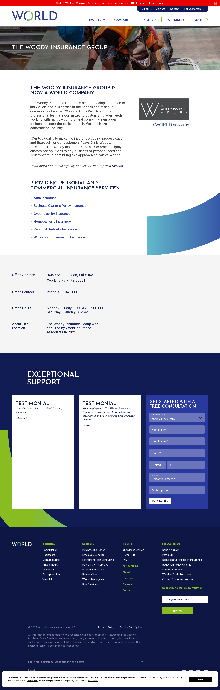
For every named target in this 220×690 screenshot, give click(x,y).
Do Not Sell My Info (131, 627)
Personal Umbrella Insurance (55, 229)
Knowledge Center (133, 549)
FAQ (124, 559)
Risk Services (90, 584)
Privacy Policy (106, 627)
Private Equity (50, 564)
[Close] (215, 3)
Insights (147, 19)
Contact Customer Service (177, 579)
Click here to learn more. (148, 3)
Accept (201, 679)
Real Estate (48, 569)
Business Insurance (93, 549)
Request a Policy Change (176, 564)
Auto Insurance (45, 198)
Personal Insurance (93, 569)
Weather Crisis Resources (177, 574)
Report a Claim (170, 549)
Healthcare (48, 554)
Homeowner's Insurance (52, 221)
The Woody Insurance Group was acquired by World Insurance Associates (72, 328)
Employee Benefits (93, 554)
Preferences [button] (93, 681)
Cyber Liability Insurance (52, 214)
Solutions (121, 19)
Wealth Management (94, 579)
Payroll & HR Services (95, 564)
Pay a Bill (167, 554)
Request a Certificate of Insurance (182, 559)
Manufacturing (51, 559)
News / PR (128, 554)
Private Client (90, 574)
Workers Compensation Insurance (59, 237)
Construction (49, 549)
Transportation (51, 574)
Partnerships (176, 19)
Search (201, 19)
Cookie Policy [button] (32, 681)
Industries (94, 19)
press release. (113, 166)
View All (47, 579)
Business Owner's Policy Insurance (60, 206)
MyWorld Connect (172, 569)
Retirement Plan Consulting (98, 559)
